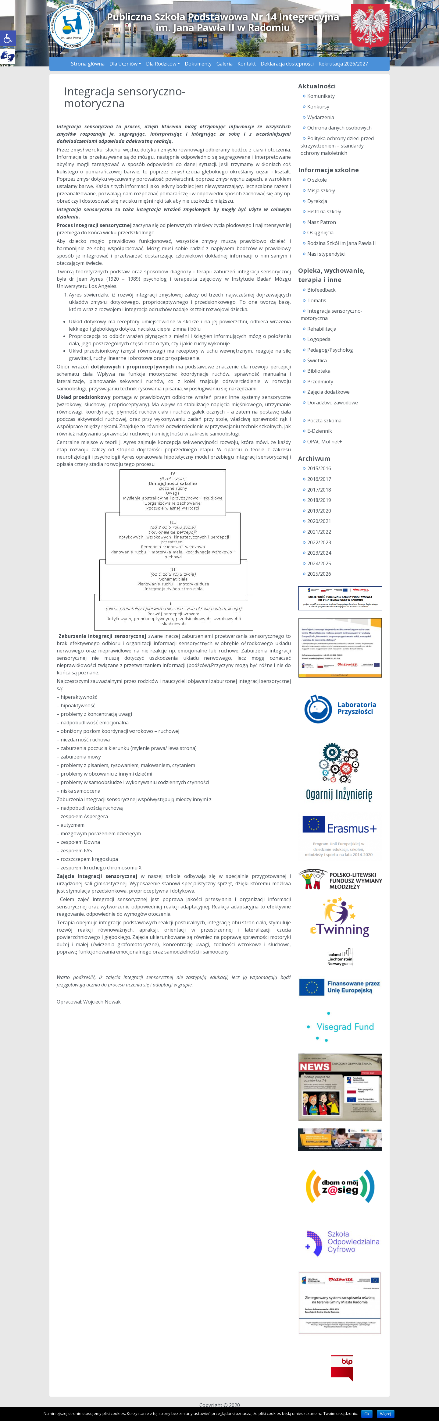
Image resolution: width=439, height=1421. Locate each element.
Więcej (385, 1414)
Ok (367, 1414)
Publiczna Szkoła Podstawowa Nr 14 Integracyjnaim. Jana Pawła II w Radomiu (223, 22)
